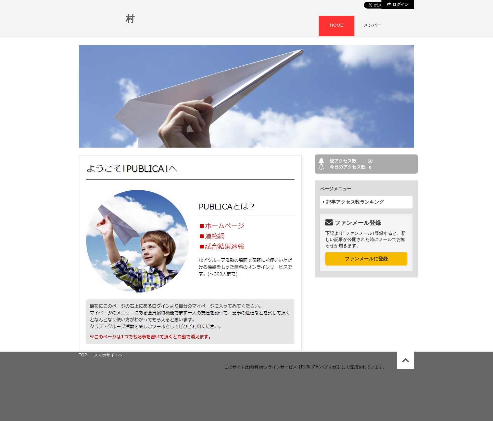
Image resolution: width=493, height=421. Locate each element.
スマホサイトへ (108, 355)
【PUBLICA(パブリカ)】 (319, 367)
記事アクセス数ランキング (353, 202)
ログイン (397, 4)
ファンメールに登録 (366, 258)
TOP (83, 355)
